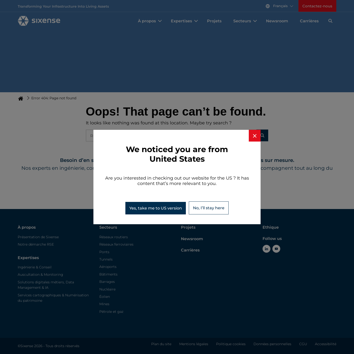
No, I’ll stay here (208, 208)
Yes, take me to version (155, 208)
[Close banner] (255, 136)
